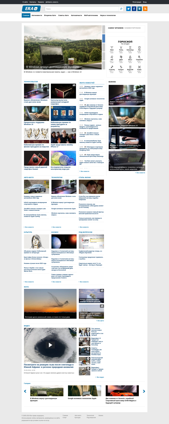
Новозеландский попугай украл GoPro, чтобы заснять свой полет (97, 361)
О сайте (25, 2)
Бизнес (101, 415)
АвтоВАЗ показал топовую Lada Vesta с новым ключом (89, 134)
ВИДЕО (27, 326)
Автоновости (37, 15)
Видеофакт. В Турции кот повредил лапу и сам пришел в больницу (97, 342)
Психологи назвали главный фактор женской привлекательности (91, 212)
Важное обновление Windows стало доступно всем (36, 101)
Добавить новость (52, 2)
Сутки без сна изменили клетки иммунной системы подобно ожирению (91, 190)
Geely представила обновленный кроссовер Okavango (92, 155)
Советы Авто (63, 15)
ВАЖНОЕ (112, 82)
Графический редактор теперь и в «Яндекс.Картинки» (91, 244)
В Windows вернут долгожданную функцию (88, 93)
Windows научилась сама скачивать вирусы (91, 119)
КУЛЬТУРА (28, 232)
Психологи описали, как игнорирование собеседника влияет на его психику (91, 205)
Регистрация (137, 2)
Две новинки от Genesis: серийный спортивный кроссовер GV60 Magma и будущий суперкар (91, 106)
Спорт (65, 417)
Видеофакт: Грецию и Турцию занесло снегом (97, 369)
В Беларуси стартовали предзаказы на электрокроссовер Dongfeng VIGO (91, 148)
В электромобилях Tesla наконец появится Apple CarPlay (90, 141)
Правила (41, 2)
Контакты (33, 2)
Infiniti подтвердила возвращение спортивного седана (91, 113)
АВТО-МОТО (29, 177)
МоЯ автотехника (91, 15)
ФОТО (26, 287)
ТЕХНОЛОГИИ (57, 177)
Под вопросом (91, 417)
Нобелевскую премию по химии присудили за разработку (61, 124)
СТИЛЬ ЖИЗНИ (85, 177)
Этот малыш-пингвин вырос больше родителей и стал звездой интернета (97, 333)
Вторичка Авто (50, 15)
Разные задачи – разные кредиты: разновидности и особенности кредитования (90, 126)
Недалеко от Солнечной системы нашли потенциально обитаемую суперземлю (64, 244)
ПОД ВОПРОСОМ (85, 232)
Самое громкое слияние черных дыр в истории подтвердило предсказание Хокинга (62, 276)
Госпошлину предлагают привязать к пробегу (91, 258)
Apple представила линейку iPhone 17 (62, 146)
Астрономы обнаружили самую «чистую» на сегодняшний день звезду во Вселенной (62, 268)
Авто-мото (78, 415)
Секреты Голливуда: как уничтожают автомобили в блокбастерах (96, 351)
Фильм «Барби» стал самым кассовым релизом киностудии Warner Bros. (34, 269)
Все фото (101, 320)
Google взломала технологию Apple (92, 99)
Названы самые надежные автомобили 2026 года (91, 87)
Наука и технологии (108, 15)
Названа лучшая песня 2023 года (35, 263)
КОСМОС (55, 232)
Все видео (100, 377)
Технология (90, 415)
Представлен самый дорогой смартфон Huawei (35, 168)
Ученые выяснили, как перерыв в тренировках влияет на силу (90, 219)
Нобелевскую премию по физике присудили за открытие (36, 146)
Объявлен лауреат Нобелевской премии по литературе (36, 244)
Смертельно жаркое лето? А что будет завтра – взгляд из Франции (90, 264)
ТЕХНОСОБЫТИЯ (31, 82)
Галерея (27, 383)
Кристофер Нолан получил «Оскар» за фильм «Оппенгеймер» (36, 258)
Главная (26, 15)
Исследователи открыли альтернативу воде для (61, 168)
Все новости (85, 171)
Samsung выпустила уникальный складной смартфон (60, 102)
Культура (77, 417)
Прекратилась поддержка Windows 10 (34, 123)
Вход (144, 2)
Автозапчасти (76, 15)
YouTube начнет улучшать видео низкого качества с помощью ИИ (92, 162)
